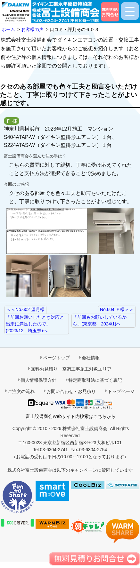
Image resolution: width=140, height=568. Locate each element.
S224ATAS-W (19, 145)
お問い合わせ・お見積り (71, 391)
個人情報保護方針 (38, 380)
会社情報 (91, 357)
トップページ (121, 391)
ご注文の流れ (21, 391)
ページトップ (56, 357)
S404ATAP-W (19, 137)
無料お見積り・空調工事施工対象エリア (71, 369)
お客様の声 (32, 29)
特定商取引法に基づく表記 (95, 380)
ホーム (8, 29)
